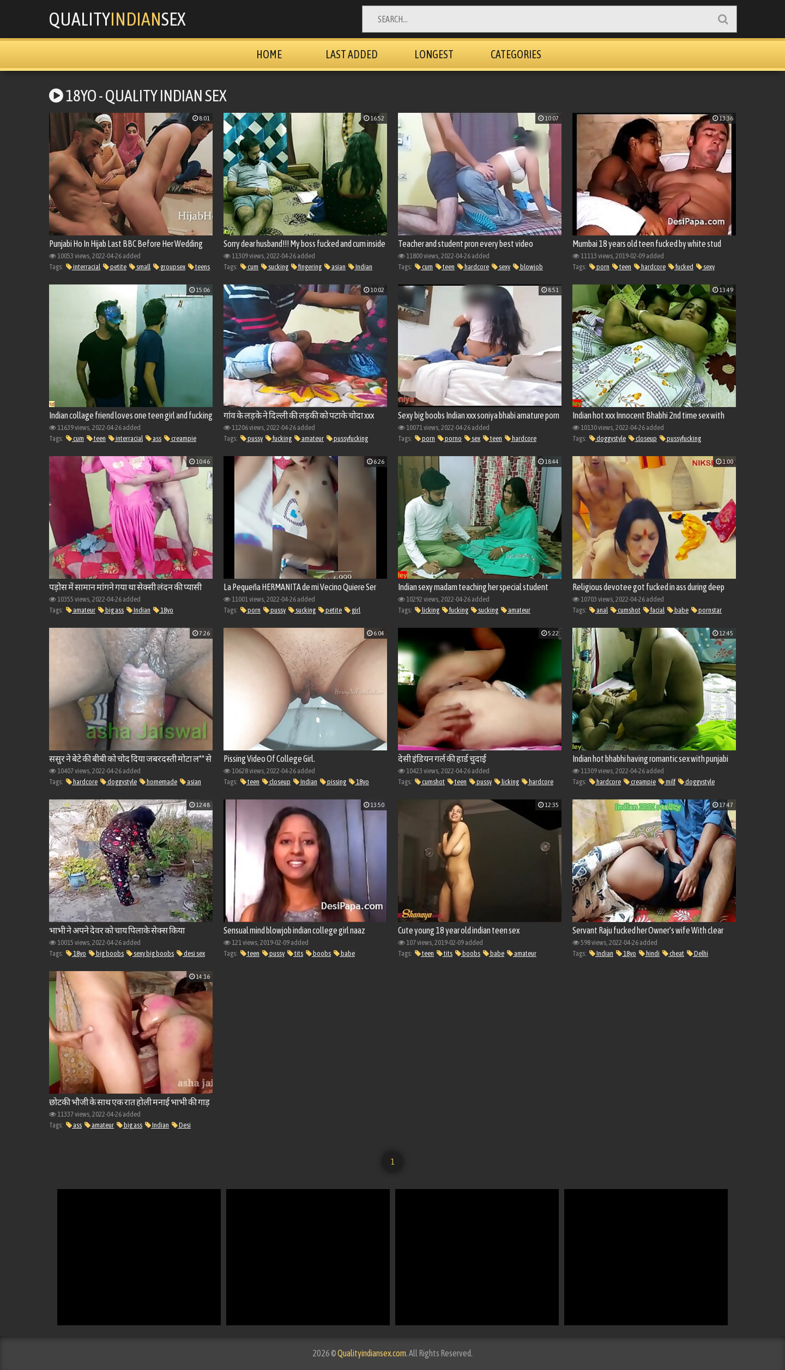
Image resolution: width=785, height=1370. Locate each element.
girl (352, 610)
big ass (111, 610)
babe (678, 610)
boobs (318, 953)
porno (450, 438)
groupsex (169, 267)
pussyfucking (347, 438)
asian (335, 267)
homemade (158, 782)
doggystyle (607, 438)
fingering (306, 267)
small (139, 267)
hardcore (473, 267)
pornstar (706, 610)
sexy (501, 267)
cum (249, 267)
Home (269, 54)
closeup (643, 438)
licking (427, 610)
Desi (181, 1125)
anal (598, 610)
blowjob (528, 267)
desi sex (191, 953)
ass (153, 438)
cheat (673, 953)
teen (445, 267)
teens (199, 267)
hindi (649, 953)
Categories (516, 54)
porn (599, 267)
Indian (360, 267)
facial (654, 610)
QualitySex (117, 18)
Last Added (351, 54)
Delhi (697, 953)
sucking (274, 267)
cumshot (626, 610)
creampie (180, 438)
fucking (278, 438)
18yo (163, 610)
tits (295, 953)
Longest (434, 54)
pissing (333, 782)
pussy (251, 438)
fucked (680, 267)
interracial (83, 267)
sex (472, 438)
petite (114, 267)
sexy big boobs (150, 953)
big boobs (106, 953)
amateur (309, 438)
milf (667, 782)
